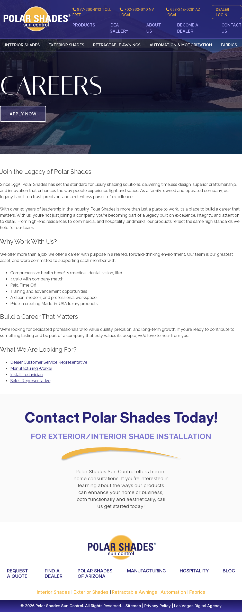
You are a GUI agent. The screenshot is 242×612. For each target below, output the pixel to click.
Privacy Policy (157, 605)
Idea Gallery (119, 28)
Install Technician (26, 374)
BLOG (229, 570)
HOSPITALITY (194, 570)
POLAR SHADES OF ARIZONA (95, 573)
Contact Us (231, 28)
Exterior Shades (66, 45)
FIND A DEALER (53, 573)
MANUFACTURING (146, 570)
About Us (153, 28)
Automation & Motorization (181, 45)
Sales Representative (30, 380)
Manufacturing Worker (31, 368)
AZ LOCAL (183, 12)
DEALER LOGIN (222, 12)
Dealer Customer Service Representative (48, 362)
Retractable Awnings (116, 45)
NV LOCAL (137, 12)
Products (84, 25)
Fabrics (229, 45)
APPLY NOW (23, 113)
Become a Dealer (187, 28)
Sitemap (132, 605)
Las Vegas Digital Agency (198, 605)
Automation (173, 592)
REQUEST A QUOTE (17, 573)
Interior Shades (22, 45)
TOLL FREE (92, 12)
